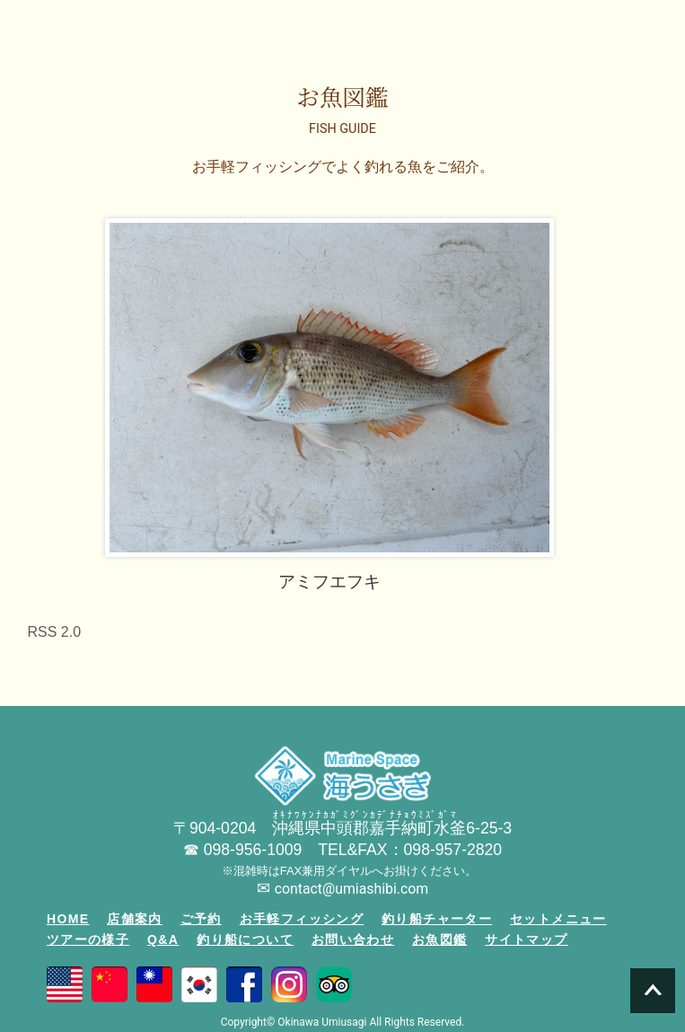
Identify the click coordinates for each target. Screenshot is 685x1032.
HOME (68, 919)
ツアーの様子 (88, 939)
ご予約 (201, 919)
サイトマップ (526, 939)
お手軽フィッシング (302, 919)
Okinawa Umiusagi (321, 1022)
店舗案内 (134, 919)
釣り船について (245, 939)
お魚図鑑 (440, 939)
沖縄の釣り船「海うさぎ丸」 (73, 27)
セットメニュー (558, 919)
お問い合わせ (353, 939)
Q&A (163, 939)
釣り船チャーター (437, 919)
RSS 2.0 (55, 631)
